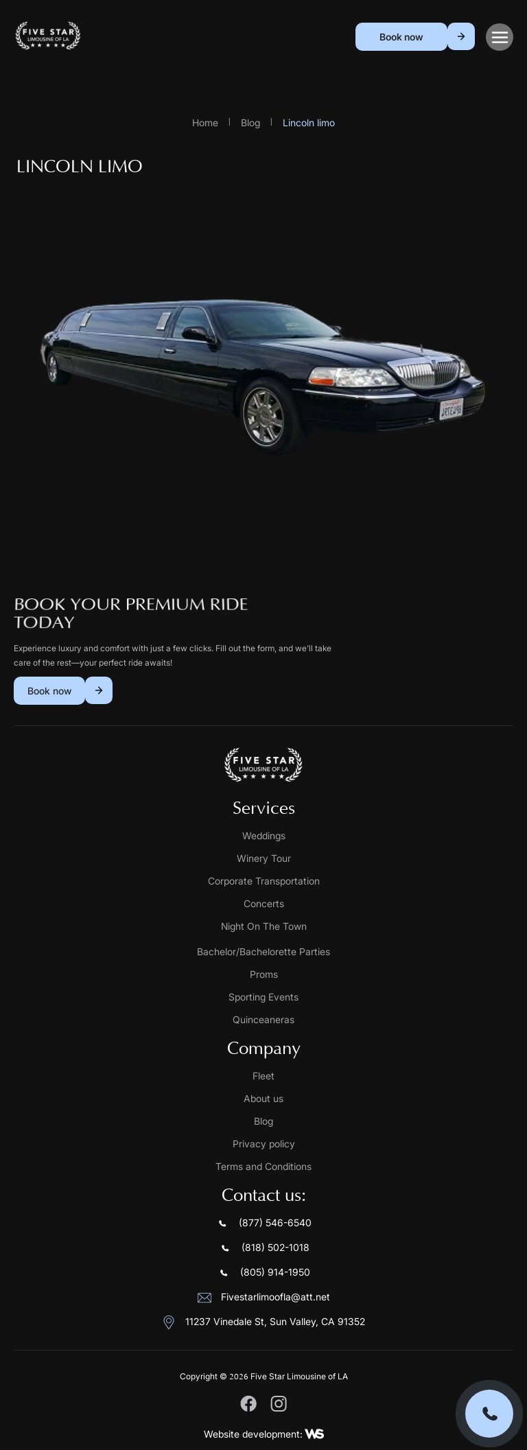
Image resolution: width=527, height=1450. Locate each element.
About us (263, 1098)
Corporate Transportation (264, 881)
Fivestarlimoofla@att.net (264, 1298)
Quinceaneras (263, 1019)
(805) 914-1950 (263, 1273)
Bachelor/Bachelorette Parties (263, 951)
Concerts (264, 903)
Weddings (263, 835)
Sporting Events (263, 997)
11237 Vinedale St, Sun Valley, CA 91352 (263, 1322)
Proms (264, 974)
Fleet (263, 1075)
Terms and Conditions (263, 1166)
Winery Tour (264, 858)
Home (205, 122)
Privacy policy (264, 1143)
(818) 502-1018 (263, 1248)
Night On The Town (264, 926)
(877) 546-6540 (263, 1223)
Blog (250, 122)
